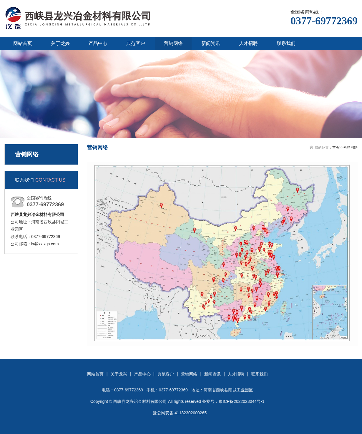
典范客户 (135, 43)
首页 (335, 147)
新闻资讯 (210, 43)
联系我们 (286, 43)
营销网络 (173, 43)
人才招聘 (248, 43)
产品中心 (98, 43)
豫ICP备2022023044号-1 (61, 401)
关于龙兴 (60, 43)
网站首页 (22, 43)
